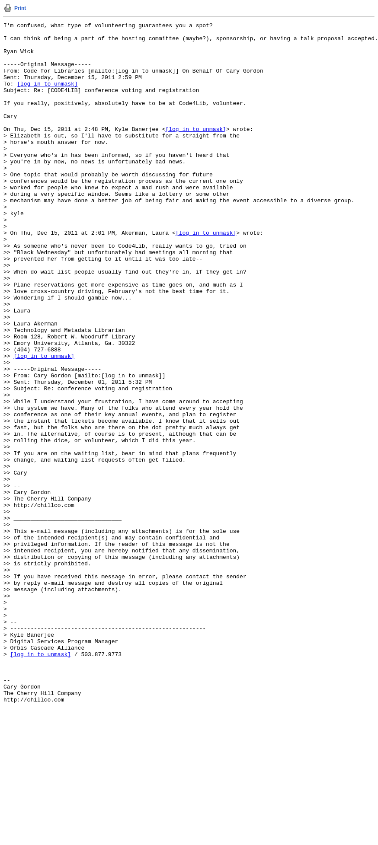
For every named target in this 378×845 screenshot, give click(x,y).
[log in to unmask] (47, 96)
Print (20, 8)
